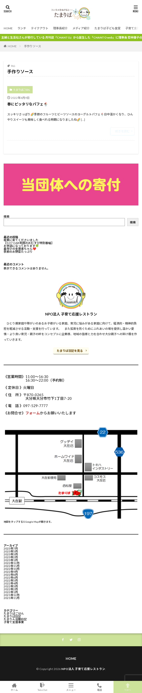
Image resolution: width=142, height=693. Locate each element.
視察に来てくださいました (21, 240)
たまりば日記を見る (70, 351)
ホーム (14, 687)
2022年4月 (11, 583)
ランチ (21, 28)
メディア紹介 (81, 28)
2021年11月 (12, 598)
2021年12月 (12, 595)
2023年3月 (11, 554)
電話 (99, 687)
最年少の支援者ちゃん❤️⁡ (20, 249)
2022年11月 (12, 566)
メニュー (71, 687)
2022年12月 (12, 563)
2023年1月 (11, 560)
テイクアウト (39, 28)
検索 (6, 216)
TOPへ (128, 687)
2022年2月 (11, 589)
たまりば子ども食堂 (107, 28)
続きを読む (122, 131)
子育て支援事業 (14, 622)
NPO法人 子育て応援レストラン (83, 669)
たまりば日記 (12, 616)
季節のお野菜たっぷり (18, 251)
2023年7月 (11, 548)
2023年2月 (11, 557)
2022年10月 (12, 569)
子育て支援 (132, 28)
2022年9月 (11, 572)
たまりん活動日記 (15, 619)
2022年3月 (11, 586)
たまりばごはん (21, 89)
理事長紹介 (60, 28)
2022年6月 (11, 577)
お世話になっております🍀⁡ (21, 246)
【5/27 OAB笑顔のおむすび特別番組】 (29, 243)
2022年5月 (11, 580)
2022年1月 (11, 592)
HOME (8, 28)
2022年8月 (11, 574)
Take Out (42, 687)
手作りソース (32, 46)
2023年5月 (11, 551)
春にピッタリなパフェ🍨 (27, 104)
